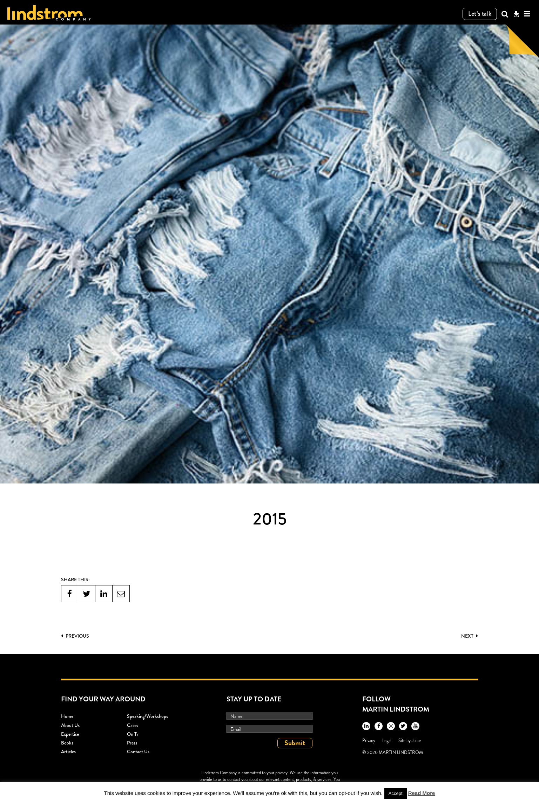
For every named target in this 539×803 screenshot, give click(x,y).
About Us (70, 725)
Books (67, 742)
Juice (416, 740)
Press (132, 742)
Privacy (368, 740)
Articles (68, 751)
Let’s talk (480, 13)
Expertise (70, 733)
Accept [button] (396, 793)
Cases (132, 725)
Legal (386, 740)
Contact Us (138, 751)
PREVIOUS (75, 635)
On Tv (133, 733)
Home (67, 716)
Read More (421, 793)
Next (469, 635)
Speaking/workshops (147, 716)
